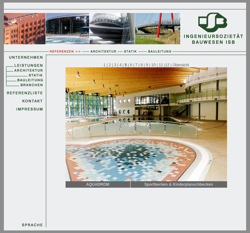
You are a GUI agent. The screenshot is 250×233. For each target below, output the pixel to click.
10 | (155, 65)
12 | (168, 65)
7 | (137, 65)
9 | (148, 65)
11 (161, 65)
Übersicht (180, 65)
